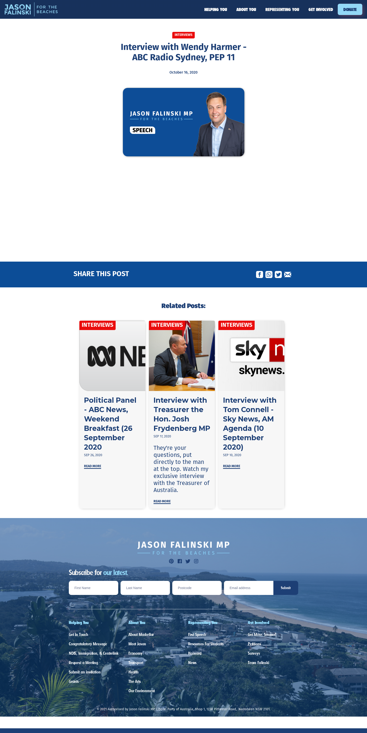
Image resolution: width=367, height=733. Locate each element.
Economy (135, 653)
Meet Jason (137, 643)
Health (133, 671)
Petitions (254, 643)
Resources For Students (206, 643)
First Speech (197, 634)
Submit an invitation (84, 671)
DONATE (350, 9)
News (192, 662)
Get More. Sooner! (262, 634)
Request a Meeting (83, 662)
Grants (74, 681)
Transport (135, 662)
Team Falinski (258, 662)
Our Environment (141, 690)
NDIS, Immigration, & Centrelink (93, 653)
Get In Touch (78, 634)
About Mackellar (141, 634)
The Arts (134, 681)
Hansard (195, 653)
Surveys (254, 653)
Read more (92, 466)
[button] (216, 9)
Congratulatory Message (88, 643)
